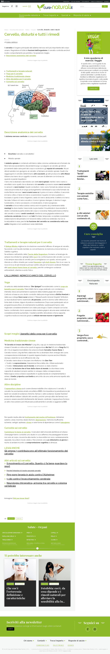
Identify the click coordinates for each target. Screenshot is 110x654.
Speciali (64, 15)
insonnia (37, 262)
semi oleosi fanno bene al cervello (22, 268)
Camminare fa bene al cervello (17, 432)
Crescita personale (97, 1)
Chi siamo (28, 641)
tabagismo (65, 423)
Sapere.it (106, 1)
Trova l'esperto (49, 15)
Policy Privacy (58, 645)
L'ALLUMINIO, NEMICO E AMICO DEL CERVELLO (30, 275)
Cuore (53, 540)
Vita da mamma (75, 1)
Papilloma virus (8, 536)
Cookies (71, 645)
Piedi (28, 533)
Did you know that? (21, 498)
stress (28, 423)
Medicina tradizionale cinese (18, 76)
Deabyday (66, 1)
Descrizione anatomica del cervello (21, 56)
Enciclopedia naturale (28, 15)
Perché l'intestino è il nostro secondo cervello (24, 471)
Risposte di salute (81, 15)
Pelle (53, 536)
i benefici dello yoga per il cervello (38, 333)
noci (35, 257)
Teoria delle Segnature (38, 254)
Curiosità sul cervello (15, 82)
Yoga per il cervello (14, 74)
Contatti (41, 641)
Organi (19, 518)
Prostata (30, 536)
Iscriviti (27, 6)
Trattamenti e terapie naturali (19, 71)
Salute (11, 518)
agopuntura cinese (14, 389)
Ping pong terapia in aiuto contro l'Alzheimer (31, 474)
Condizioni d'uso (42, 645)
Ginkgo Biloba (11, 246)
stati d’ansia (50, 262)
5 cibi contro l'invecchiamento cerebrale (28, 479)
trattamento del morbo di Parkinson (40, 417)
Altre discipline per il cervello (18, 79)
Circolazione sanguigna (11, 533)
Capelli (53, 533)
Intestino (30, 540)
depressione (40, 420)
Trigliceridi (6, 540)
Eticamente (85, 1)
